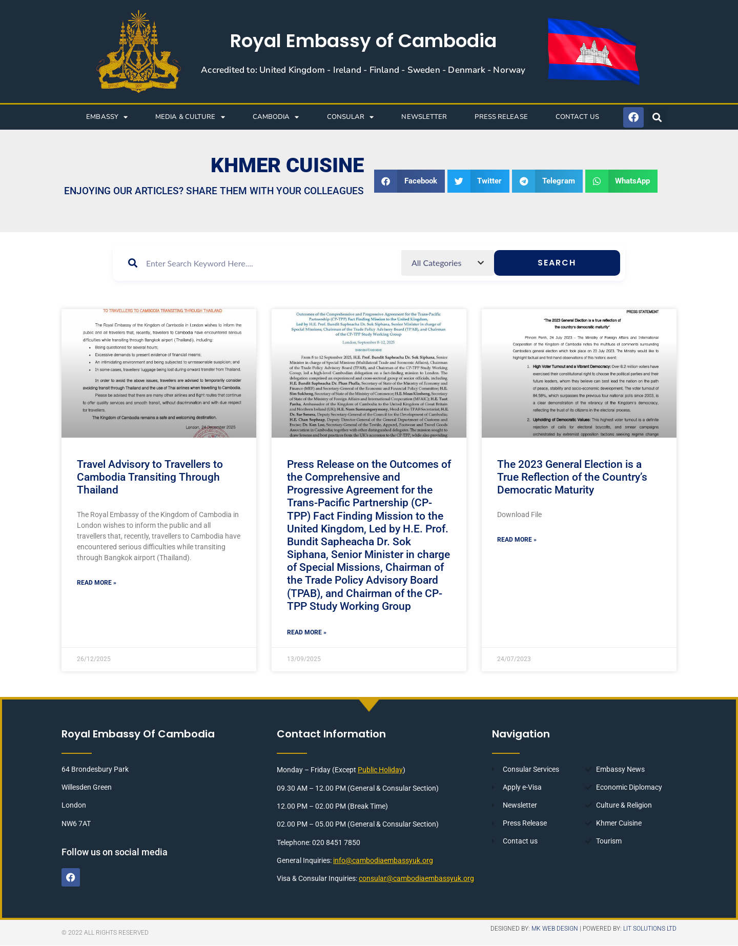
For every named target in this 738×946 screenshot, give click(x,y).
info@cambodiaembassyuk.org (383, 863)
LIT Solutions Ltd (649, 929)
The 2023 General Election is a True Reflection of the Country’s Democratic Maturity (572, 477)
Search (584, 269)
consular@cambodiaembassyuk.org (416, 881)
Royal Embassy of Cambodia (363, 41)
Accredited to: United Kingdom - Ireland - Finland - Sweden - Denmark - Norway (363, 70)
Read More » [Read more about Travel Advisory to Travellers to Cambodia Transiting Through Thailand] (96, 582)
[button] (657, 117)
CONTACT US (577, 116)
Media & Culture (190, 117)
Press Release (501, 116)
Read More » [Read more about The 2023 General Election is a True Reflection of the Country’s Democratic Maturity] (517, 539)
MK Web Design (554, 929)
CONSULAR (350, 117)
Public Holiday (380, 772)
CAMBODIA (276, 117)
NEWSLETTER (424, 116)
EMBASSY (107, 117)
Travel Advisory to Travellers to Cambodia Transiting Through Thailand (150, 477)
